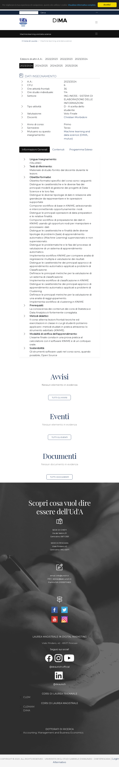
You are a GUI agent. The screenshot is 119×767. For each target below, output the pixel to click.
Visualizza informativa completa (81, 5)
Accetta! (107, 4)
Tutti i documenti (59, 477)
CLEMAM (28, 706)
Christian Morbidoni (75, 117)
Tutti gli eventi (60, 437)
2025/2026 (71, 65)
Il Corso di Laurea (29, 41)
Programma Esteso (80, 149)
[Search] (28, 12)
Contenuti (58, 149)
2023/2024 (81, 58)
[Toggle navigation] (97, 12)
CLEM (26, 697)
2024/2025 (41, 65)
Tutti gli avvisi (59, 397)
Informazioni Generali (34, 149)
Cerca (43, 12)
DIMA (26, 710)
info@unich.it (62, 575)
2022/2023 (51, 58)
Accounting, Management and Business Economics (53, 732)
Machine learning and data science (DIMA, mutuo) (77, 135)
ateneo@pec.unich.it (62, 579)
